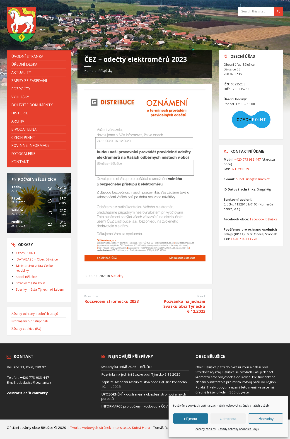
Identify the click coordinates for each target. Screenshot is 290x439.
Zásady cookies (205, 429)
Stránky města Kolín (30, 283)
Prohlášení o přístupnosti (29, 321)
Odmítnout (228, 418)
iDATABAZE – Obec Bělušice (37, 259)
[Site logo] (21, 40)
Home (88, 70)
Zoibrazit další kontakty (27, 393)
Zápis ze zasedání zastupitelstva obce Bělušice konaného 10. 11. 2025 (144, 384)
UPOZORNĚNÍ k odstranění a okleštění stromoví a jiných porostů (143, 396)
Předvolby (266, 418)
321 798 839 (240, 169)
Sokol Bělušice (26, 277)
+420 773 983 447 (247, 159)
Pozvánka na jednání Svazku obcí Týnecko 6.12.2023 (184, 306)
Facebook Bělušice (264, 219)
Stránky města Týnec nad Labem (40, 289)
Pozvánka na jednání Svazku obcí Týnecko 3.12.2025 (140, 374)
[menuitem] (38, 56)
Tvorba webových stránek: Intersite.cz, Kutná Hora (110, 427)
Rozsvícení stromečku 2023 (111, 301)
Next (201, 296)
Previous (91, 296)
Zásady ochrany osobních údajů (238, 429)
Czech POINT (26, 253)
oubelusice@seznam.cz (253, 179)
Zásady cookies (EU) (26, 328)
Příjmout (190, 418)
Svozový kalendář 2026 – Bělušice (126, 366)
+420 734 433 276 (244, 239)
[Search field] (260, 11)
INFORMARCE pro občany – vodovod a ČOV (134, 406)
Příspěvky (105, 70)
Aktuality (117, 276)
